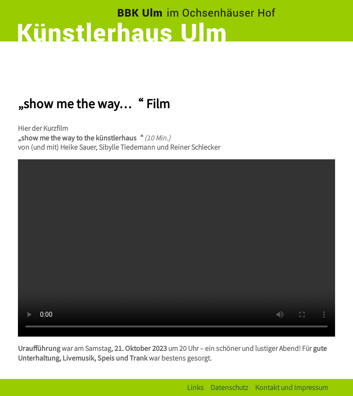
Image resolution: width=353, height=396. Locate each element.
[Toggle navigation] (326, 57)
